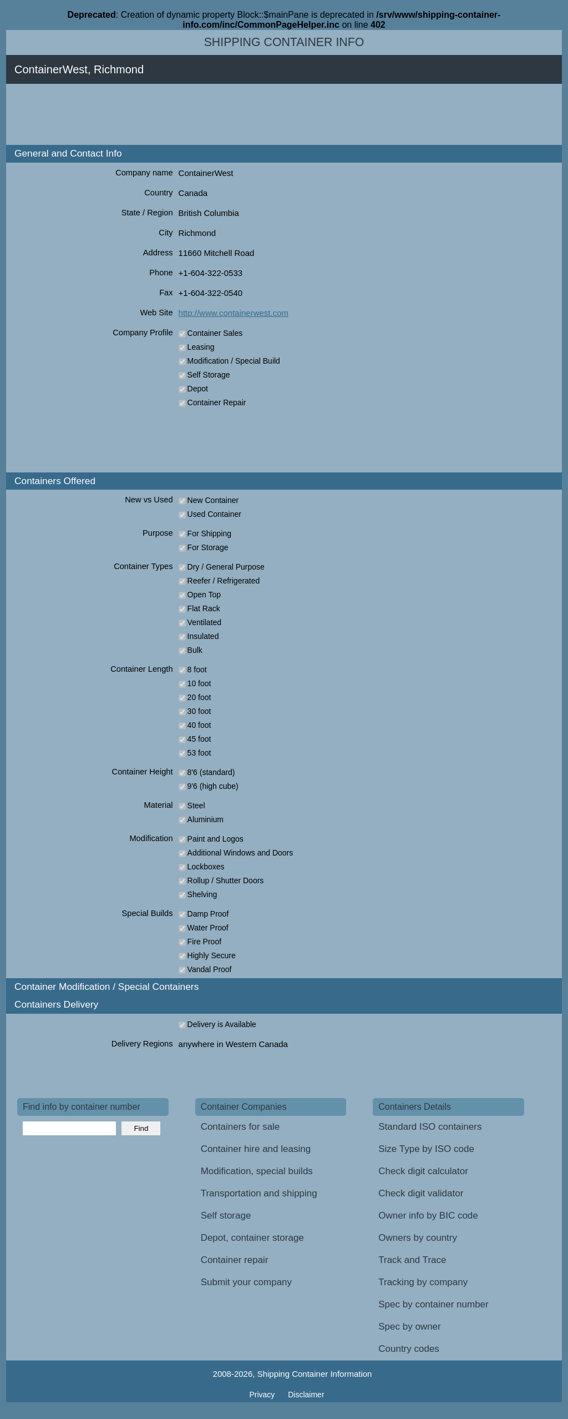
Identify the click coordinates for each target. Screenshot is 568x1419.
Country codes (408, 1348)
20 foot (199, 697)
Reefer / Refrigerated (223, 580)
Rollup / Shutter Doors (225, 880)
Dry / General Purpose (226, 566)
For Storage (208, 547)
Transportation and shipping (259, 1193)
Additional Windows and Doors (240, 852)
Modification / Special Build (233, 360)
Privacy (263, 1394)
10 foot (199, 683)
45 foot (199, 738)
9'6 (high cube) (213, 786)
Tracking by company (423, 1282)
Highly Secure (211, 955)
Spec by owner (409, 1326)
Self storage (226, 1215)
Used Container (214, 514)
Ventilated (204, 622)
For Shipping (209, 533)
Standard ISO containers (429, 1126)
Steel (196, 805)
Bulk (194, 650)
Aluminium (205, 819)
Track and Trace (412, 1260)
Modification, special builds (257, 1171)
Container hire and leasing (256, 1149)
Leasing (201, 347)
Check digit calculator (423, 1171)
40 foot (199, 725)
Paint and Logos (215, 838)
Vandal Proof (209, 969)
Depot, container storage (252, 1237)
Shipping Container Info (284, 42)
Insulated (203, 636)
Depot (197, 388)
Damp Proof (208, 913)
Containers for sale (240, 1126)
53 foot (199, 752)
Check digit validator (420, 1193)
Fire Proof (204, 941)
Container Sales (215, 333)
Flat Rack (203, 608)
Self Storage (208, 374)
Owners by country (417, 1237)
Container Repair (216, 402)
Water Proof (208, 927)
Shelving (202, 894)
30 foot (199, 711)
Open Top (204, 594)
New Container (213, 500)
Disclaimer (306, 1394)
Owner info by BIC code (428, 1215)
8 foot (197, 669)
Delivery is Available (221, 1024)
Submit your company (246, 1282)
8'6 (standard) (211, 772)
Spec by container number (433, 1304)
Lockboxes (206, 866)
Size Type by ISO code (426, 1149)
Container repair (234, 1260)
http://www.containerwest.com (233, 313)
